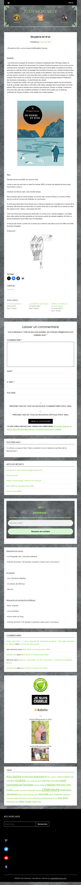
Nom (10, 371)
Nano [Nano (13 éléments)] (36, 794)
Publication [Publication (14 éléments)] (10, 798)
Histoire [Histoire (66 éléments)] (51, 784)
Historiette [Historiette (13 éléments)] (16, 790)
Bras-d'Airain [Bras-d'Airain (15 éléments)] (52, 777)
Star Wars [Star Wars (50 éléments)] (62, 798)
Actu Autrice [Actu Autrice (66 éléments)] (13, 776)
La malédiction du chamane (39, 304)
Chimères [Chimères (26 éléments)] (10, 780)
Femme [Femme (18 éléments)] (37, 785)
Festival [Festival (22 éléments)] (43, 785)
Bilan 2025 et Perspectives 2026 (20, 486)
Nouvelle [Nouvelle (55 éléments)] (44, 794)
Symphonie (11, 654)
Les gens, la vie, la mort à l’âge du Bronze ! (24, 470)
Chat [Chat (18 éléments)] (72, 777)
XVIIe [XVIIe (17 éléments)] (39, 802)
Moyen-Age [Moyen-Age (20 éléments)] (22, 794)
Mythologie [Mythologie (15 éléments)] (30, 794)
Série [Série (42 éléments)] (21, 801)
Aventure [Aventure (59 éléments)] (39, 776)
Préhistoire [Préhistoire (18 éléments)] (66, 794)
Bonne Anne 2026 (13, 491)
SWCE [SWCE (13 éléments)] (17, 802)
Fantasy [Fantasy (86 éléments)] (27, 785)
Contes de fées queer (29, 644)
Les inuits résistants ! (14, 304)
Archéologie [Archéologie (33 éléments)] (27, 776)
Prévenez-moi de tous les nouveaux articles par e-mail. (40, 414)
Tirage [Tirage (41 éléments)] (28, 801)
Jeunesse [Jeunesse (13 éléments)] (39, 790)
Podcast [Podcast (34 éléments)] (58, 794)
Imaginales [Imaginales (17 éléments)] (31, 790)
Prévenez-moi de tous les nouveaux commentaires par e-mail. (40, 406)
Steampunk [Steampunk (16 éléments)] (10, 802)
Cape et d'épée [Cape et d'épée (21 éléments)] (63, 777)
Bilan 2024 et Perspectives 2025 (36, 649)
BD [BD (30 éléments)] (46, 776)
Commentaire (14, 340)
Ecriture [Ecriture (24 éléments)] (56, 781)
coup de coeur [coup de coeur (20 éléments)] (36, 781)
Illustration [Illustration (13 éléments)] (23, 790)
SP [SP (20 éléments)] (56, 798)
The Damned (12, 475)
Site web (11, 393)
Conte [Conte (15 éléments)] (28, 781)
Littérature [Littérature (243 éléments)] (51, 789)
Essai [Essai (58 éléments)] (63, 780)
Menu (70, 2)
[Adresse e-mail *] (40, 523)
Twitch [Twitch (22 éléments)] (34, 801)
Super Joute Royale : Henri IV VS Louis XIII (23, 480)
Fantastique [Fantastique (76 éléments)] (14, 785)
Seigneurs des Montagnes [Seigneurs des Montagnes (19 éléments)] (42, 798)
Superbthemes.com (58, 878)
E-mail (11, 382)
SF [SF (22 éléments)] (54, 798)
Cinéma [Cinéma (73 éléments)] (20, 780)
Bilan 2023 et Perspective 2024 (34, 668)
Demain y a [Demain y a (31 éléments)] (47, 780)
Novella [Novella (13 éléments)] (51, 794)
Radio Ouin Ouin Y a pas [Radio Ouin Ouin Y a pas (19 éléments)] (23, 798)
